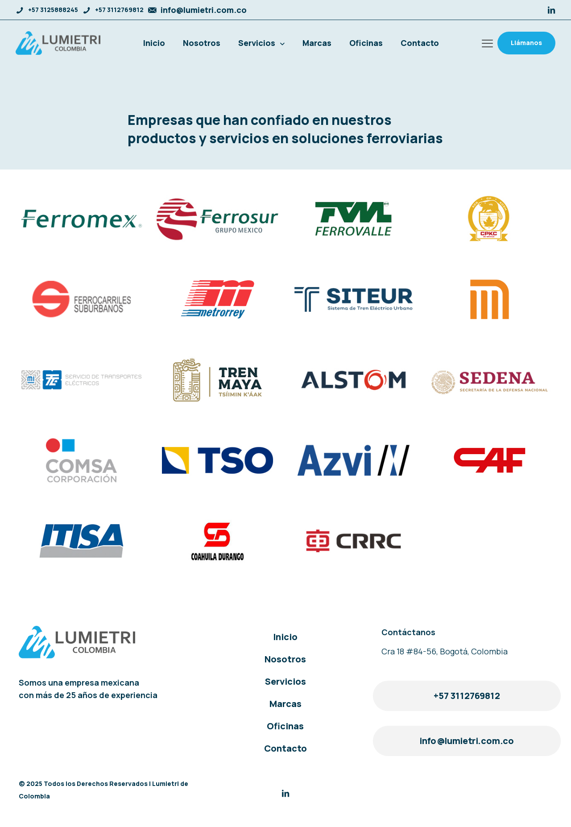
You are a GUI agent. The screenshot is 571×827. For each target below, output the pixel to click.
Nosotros (285, 659)
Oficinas (285, 726)
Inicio (285, 637)
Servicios (285, 681)
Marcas (285, 704)
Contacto (285, 748)
